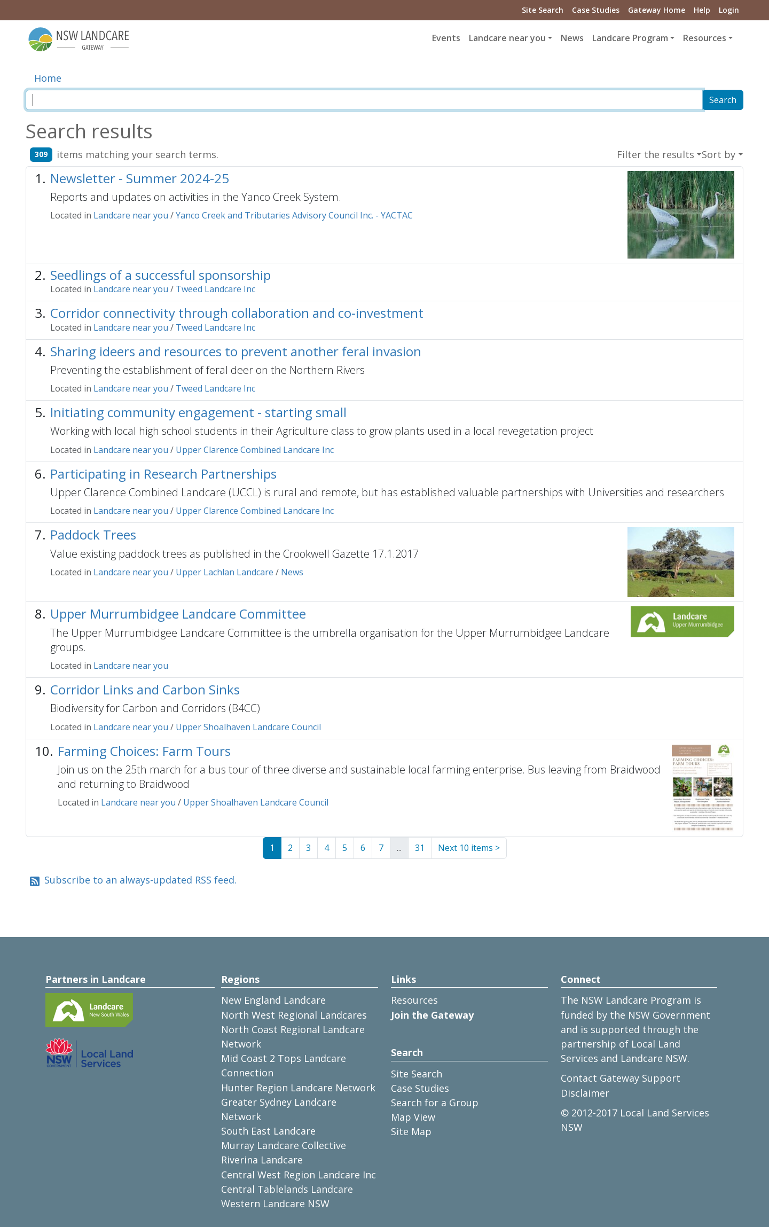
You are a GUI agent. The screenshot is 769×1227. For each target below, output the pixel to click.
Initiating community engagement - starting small (198, 412)
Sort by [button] (718, 154)
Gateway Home (656, 10)
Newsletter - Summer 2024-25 (139, 178)
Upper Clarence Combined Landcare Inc (255, 450)
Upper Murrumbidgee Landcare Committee (178, 613)
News (572, 38)
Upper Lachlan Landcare (224, 572)
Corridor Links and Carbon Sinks (145, 689)
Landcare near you (130, 215)
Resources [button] (704, 38)
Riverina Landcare (262, 1159)
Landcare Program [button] (630, 38)
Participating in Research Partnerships (163, 473)
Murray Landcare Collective (283, 1145)
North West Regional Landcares (294, 1015)
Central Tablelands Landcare (287, 1189)
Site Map (411, 1131)
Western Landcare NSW (275, 1203)
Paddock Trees (93, 534)
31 (420, 848)
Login (729, 10)
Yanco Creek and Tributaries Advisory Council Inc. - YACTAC (294, 215)
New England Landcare (273, 1000)
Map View (413, 1117)
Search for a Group (434, 1102)
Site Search (542, 10)
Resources (414, 1000)
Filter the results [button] (655, 154)
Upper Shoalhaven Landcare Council (248, 727)
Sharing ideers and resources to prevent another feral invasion (235, 351)
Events (446, 38)
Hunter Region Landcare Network (298, 1087)
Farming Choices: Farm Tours (144, 751)
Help (702, 10)
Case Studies (595, 10)
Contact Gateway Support (620, 1078)
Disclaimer (585, 1093)
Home (47, 78)
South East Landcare (268, 1130)
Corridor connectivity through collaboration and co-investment (236, 313)
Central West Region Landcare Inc (298, 1174)
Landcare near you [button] (507, 38)
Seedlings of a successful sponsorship (160, 275)
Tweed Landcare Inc (215, 289)
